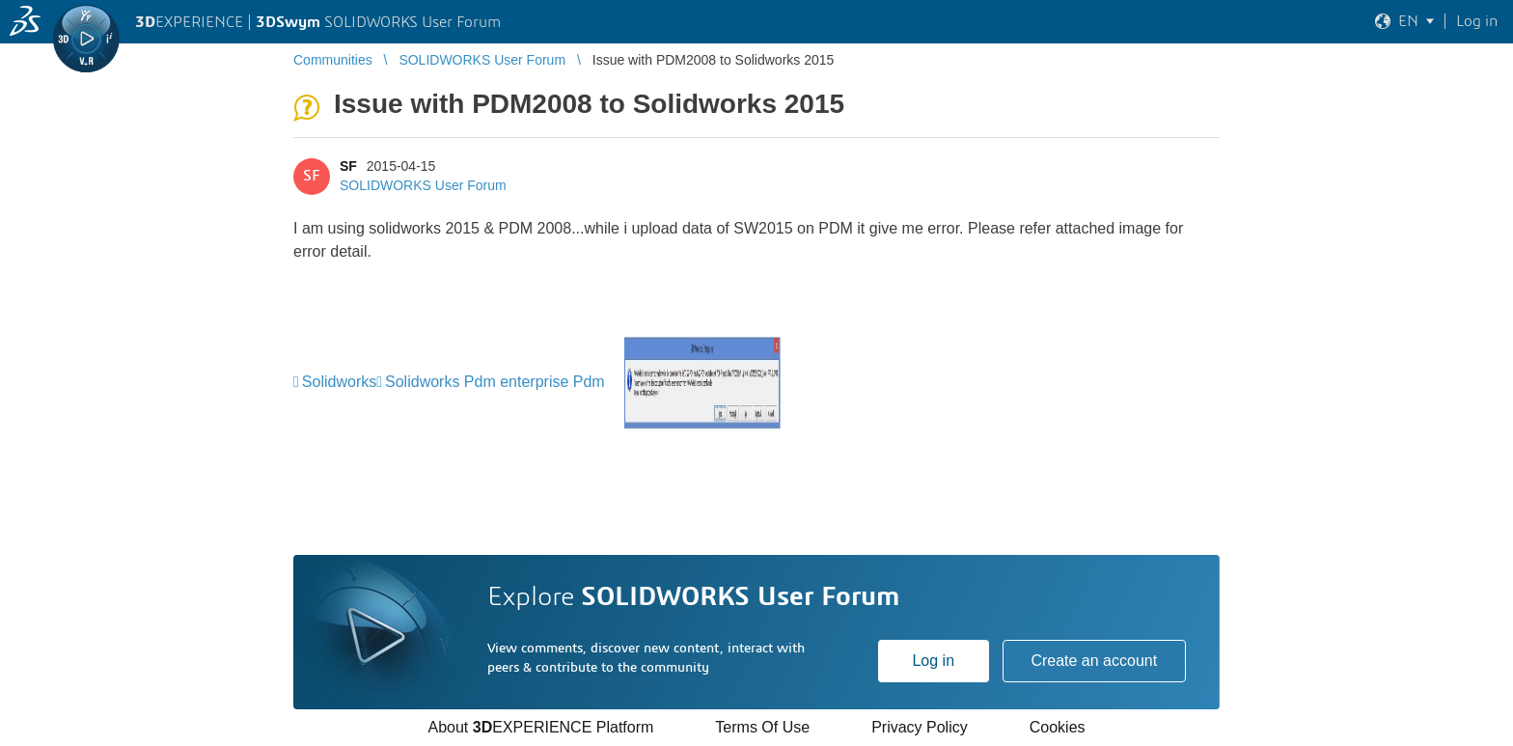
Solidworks (339, 381)
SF (348, 166)
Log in (933, 660)
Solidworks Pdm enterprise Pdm (495, 381)
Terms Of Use (762, 727)
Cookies (1058, 727)
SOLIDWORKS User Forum (423, 185)
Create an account (1094, 660)
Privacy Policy (919, 727)
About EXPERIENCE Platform (540, 727)
